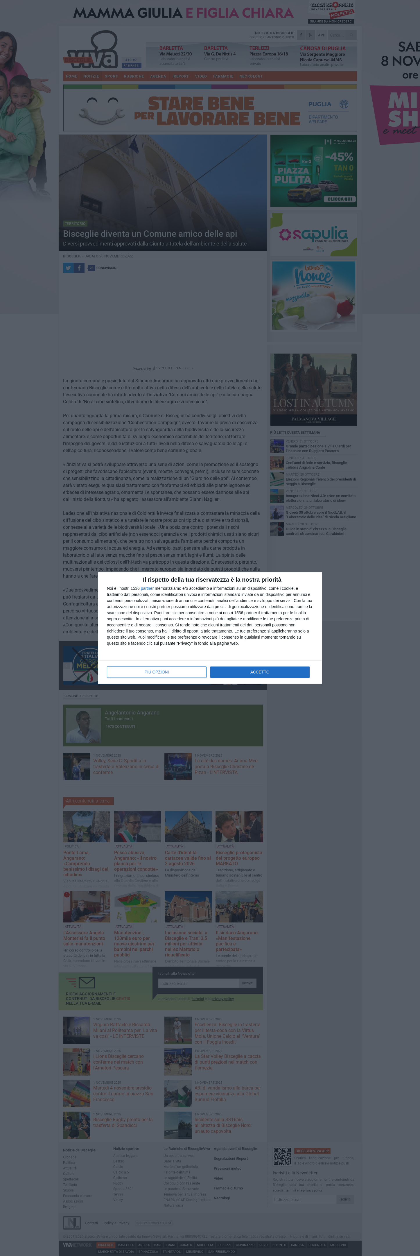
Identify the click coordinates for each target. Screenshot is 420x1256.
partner (147, 589)
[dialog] (210, 628)
